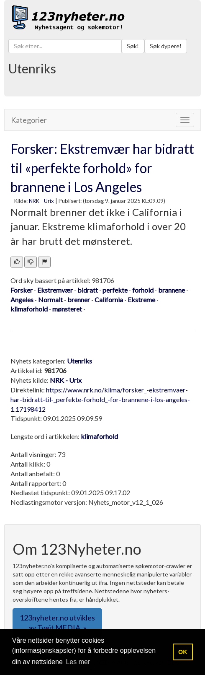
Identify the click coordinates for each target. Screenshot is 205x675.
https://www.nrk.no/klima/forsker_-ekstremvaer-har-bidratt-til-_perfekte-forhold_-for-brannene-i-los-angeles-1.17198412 (100, 399)
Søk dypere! (166, 45)
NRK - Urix (41, 200)
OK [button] (182, 652)
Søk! (133, 45)
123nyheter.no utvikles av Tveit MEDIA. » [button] (57, 622)
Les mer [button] (78, 661)
